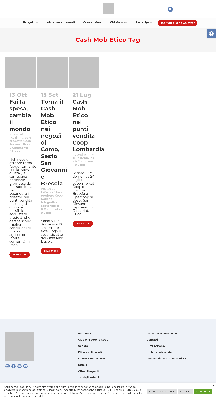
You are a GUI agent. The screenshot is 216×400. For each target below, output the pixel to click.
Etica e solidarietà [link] (90, 352)
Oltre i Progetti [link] (88, 371)
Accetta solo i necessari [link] (162, 391)
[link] (211, 33)
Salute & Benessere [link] (91, 358)
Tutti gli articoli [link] (88, 377)
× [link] (213, 386)
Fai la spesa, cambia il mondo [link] (20, 115)
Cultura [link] (83, 346)
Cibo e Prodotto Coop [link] (93, 339)
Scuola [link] (82, 364)
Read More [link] (20, 300)
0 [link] (18, 170)
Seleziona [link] (185, 391)
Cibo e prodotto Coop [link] (17, 147)
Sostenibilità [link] (20, 157)
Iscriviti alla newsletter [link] (161, 333)
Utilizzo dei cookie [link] (159, 352)
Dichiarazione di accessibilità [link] (166, 358)
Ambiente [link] (84, 333)
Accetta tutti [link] (203, 391)
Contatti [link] (152, 339)
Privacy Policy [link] (155, 346)
